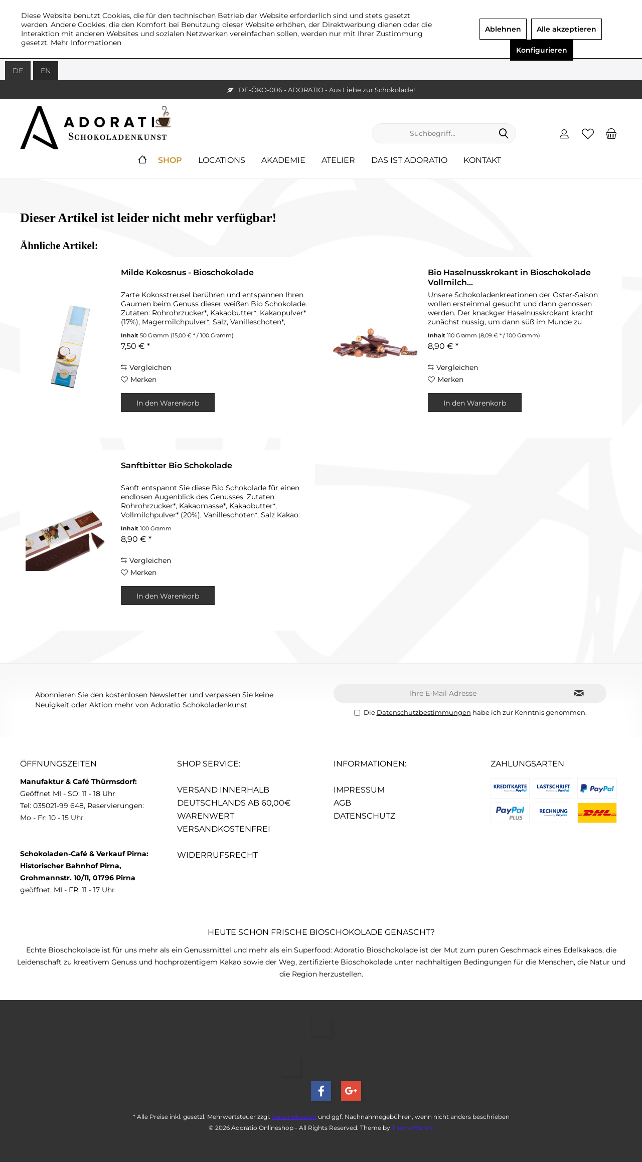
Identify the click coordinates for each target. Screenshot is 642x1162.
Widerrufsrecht (217, 855)
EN (46, 70)
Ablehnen (503, 29)
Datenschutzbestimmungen (424, 712)
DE (18, 70)
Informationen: (370, 763)
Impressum (359, 790)
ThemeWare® (412, 1127)
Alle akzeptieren (566, 29)
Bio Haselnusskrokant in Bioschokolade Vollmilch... (509, 277)
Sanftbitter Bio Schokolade (176, 465)
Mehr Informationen (86, 42)
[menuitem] (611, 133)
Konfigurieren (541, 50)
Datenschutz (364, 816)
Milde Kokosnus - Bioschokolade (187, 272)
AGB (342, 803)
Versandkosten (294, 1116)
